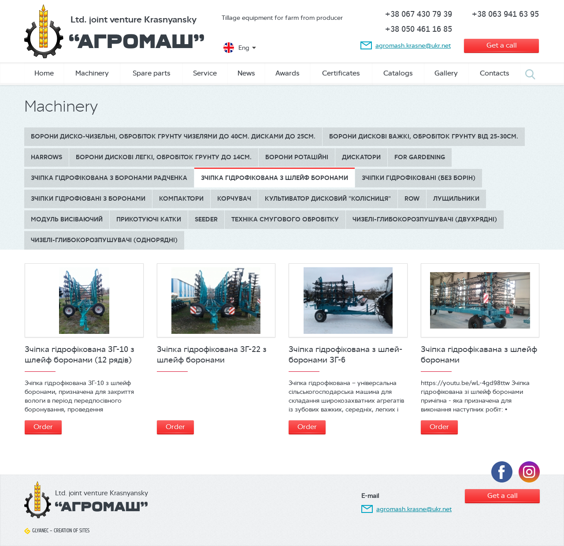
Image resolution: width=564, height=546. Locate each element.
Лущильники (456, 198)
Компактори (181, 198)
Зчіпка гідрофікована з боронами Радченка (109, 178)
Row (411, 198)
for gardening (419, 157)
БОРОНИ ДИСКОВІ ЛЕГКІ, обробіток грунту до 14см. (164, 157)
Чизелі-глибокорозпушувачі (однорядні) (104, 240)
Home (44, 73)
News (246, 73)
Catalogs (398, 73)
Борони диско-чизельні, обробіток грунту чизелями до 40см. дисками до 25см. (173, 136)
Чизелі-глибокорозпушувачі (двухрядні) (424, 219)
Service (205, 73)
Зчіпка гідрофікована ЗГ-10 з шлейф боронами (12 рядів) (79, 354)
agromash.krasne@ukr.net (413, 45)
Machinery (92, 73)
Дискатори (361, 157)
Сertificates (341, 73)
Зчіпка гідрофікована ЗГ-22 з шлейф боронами (212, 354)
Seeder (206, 219)
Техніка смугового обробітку (285, 219)
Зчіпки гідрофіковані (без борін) (418, 178)
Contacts (494, 73)
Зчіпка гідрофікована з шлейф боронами (274, 178)
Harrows (46, 157)
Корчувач (234, 198)
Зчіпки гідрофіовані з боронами (88, 198)
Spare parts (152, 73)
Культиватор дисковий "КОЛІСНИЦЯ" (328, 198)
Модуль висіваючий (67, 219)
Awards (287, 73)
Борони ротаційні (296, 157)
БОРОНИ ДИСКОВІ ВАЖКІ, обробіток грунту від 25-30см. (423, 136)
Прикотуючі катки (148, 219)
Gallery (446, 73)
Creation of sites (71, 530)
